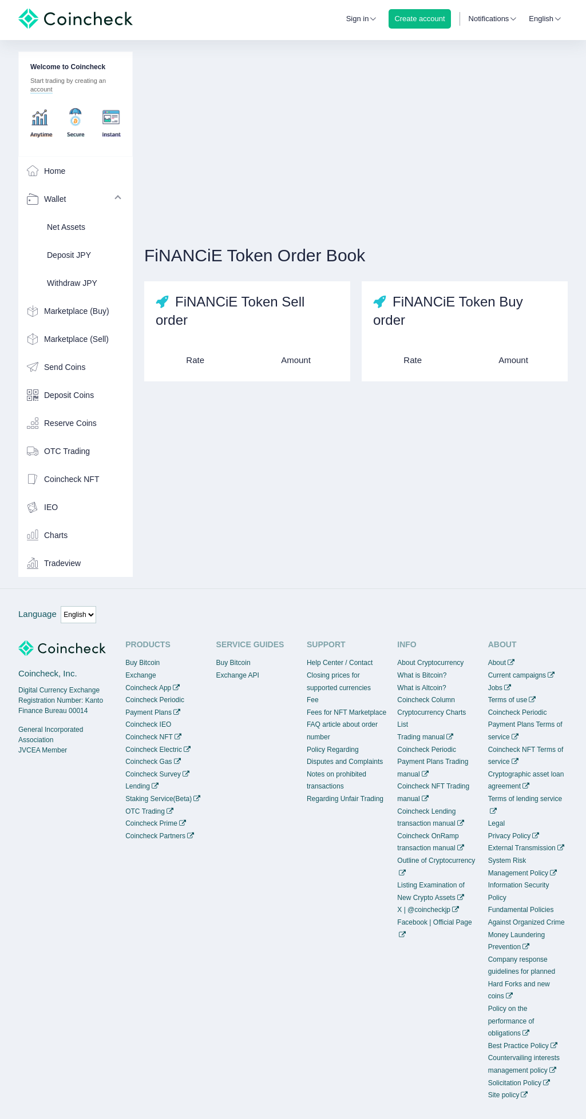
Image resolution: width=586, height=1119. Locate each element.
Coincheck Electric (153, 750)
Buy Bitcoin (142, 663)
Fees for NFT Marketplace (346, 712)
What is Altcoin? (421, 688)
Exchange (140, 675)
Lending (137, 786)
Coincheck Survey (153, 774)
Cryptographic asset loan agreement (526, 780)
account (41, 89)
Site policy (504, 1095)
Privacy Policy (509, 836)
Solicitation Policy (514, 1083)
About (497, 663)
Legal (496, 823)
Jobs (495, 688)
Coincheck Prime (151, 823)
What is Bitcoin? (421, 675)
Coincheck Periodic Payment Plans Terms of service (525, 724)
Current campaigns (517, 675)
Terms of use (508, 700)
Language (37, 614)
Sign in (357, 18)
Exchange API (237, 675)
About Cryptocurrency (430, 663)
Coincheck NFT (149, 737)
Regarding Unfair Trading (345, 799)
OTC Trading (145, 811)
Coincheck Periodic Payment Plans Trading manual (432, 762)
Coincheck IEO (148, 724)
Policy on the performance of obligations (511, 1021)
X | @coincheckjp (423, 910)
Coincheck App (148, 688)
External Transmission (522, 848)
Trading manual (421, 737)
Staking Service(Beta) (158, 799)
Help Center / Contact (340, 663)
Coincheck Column (426, 700)
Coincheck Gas (148, 762)
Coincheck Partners (155, 836)
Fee (313, 700)
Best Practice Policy (518, 1046)
